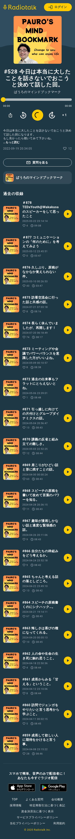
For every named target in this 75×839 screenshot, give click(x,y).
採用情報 (16, 805)
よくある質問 (34, 799)
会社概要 (57, 799)
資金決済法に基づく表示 (37, 811)
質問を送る (37, 162)
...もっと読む (11, 142)
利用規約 (59, 823)
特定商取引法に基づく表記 (47, 805)
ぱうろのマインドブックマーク (37, 92)
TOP (15, 799)
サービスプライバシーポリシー (37, 817)
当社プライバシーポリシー (27, 823)
